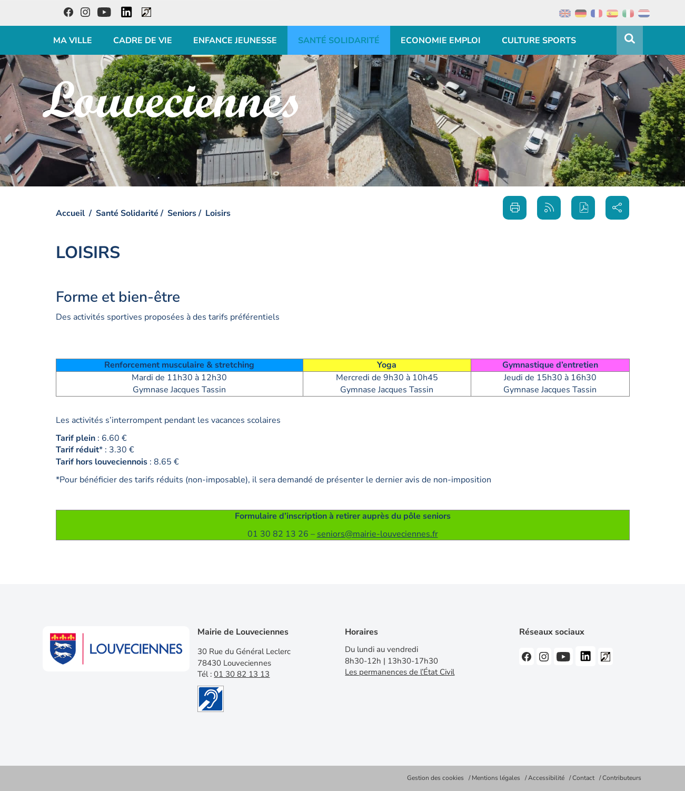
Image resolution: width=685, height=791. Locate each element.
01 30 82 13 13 (242, 674)
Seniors (181, 213)
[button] (583, 208)
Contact (583, 778)
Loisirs (218, 213)
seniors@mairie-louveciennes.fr (377, 534)
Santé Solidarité (127, 213)
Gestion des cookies (435, 778)
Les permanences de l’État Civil (399, 672)
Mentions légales (496, 778)
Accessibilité (546, 778)
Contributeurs (621, 778)
